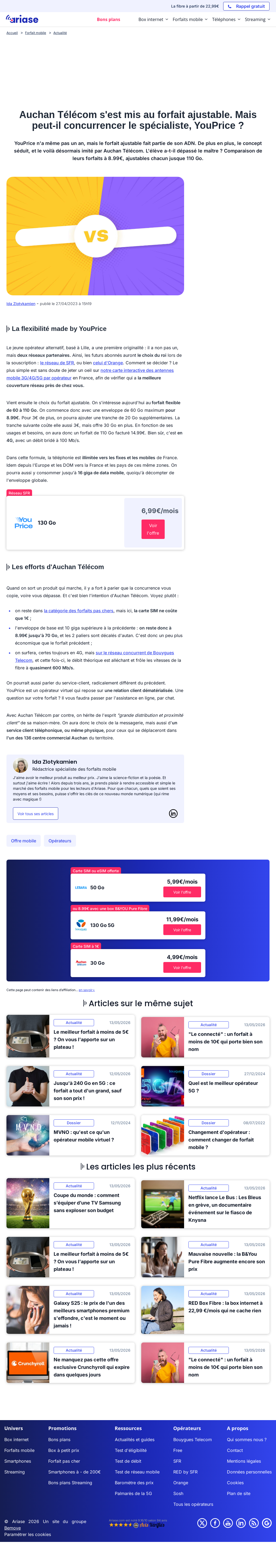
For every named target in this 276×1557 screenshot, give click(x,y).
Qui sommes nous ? (247, 1439)
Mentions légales (244, 1461)
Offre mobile (23, 840)
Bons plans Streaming (70, 1482)
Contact (235, 1450)
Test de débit (128, 1461)
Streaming (14, 1472)
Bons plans (59, 1439)
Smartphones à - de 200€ (74, 1472)
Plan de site (238, 1493)
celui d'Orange (108, 362)
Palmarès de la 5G (133, 1493)
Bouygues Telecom (192, 1439)
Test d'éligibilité (131, 1450)
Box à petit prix (63, 1450)
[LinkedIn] (173, 813)
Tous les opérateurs (193, 1504)
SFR (177, 1461)
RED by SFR (185, 1472)
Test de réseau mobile (137, 1472)
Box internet (16, 1439)
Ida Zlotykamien (20, 303)
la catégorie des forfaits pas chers (78, 610)
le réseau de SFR (57, 362)
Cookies (235, 1482)
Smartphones (17, 1461)
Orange (180, 1482)
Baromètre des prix (134, 1482)
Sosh (178, 1493)
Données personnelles (249, 1472)
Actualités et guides (134, 1439)
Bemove (12, 1528)
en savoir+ (87, 990)
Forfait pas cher (64, 1461)
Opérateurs (60, 840)
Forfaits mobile (19, 1450)
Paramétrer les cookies (27, 1534)
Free (177, 1450)
